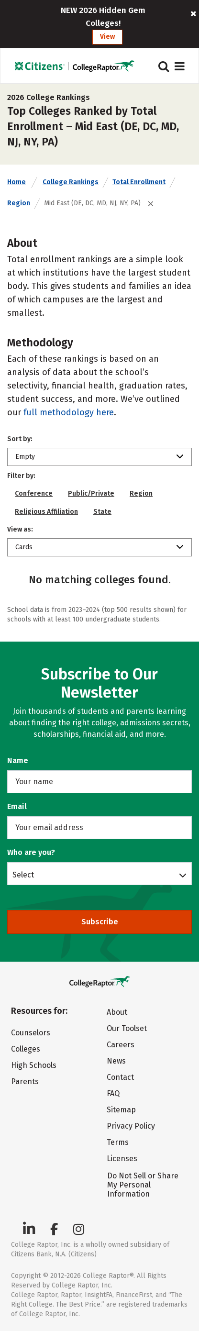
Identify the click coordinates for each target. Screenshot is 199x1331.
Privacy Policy (131, 1126)
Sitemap (121, 1109)
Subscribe (99, 921)
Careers (120, 1044)
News (116, 1060)
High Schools (33, 1065)
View (107, 37)
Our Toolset (127, 1028)
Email (17, 806)
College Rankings (71, 182)
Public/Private (91, 493)
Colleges (25, 1049)
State (102, 512)
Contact (120, 1077)
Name (17, 760)
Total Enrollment (139, 182)
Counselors (30, 1032)
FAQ (113, 1093)
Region (18, 203)
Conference (34, 493)
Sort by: (20, 439)
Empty (25, 457)
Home (16, 182)
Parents (25, 1081)
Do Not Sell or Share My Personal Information (142, 1184)
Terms (118, 1142)
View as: (20, 529)
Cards (24, 547)
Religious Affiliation (46, 512)
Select (23, 874)
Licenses (122, 1158)
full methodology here (68, 412)
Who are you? (31, 852)
